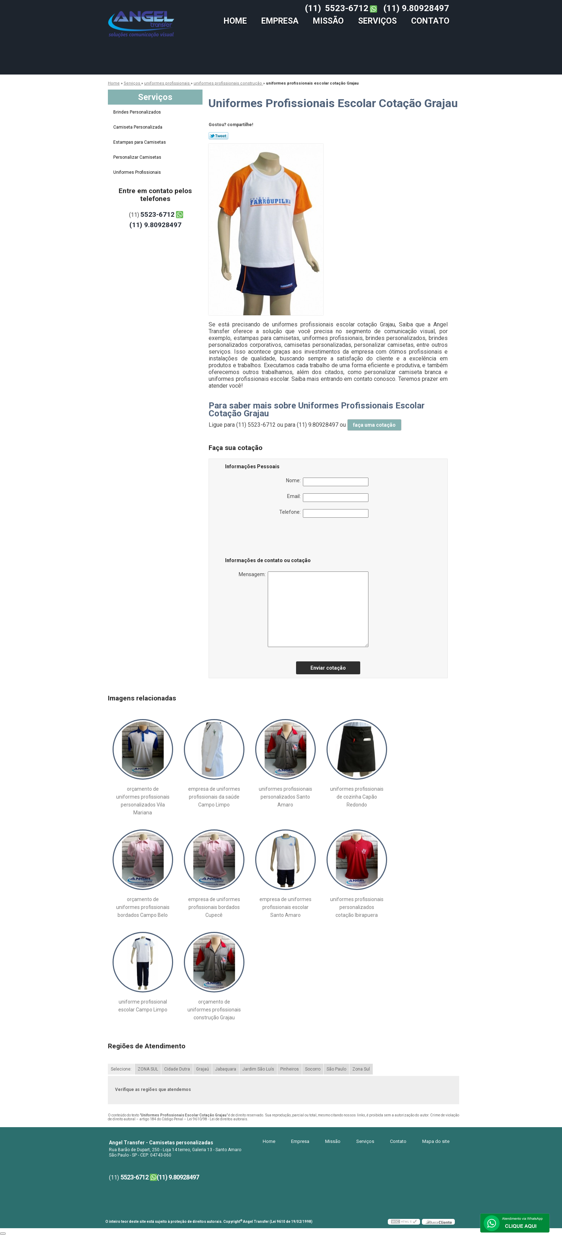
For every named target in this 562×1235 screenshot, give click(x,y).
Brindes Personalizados (137, 112)
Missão (328, 21)
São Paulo (336, 1069)
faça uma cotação (374, 425)
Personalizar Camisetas (137, 157)
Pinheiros (289, 1069)
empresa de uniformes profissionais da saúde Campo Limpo (214, 797)
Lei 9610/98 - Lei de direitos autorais (217, 1119)
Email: (327, 497)
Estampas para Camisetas (140, 142)
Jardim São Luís (258, 1069)
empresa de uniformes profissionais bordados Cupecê (214, 907)
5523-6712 (346, 8)
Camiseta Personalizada (138, 127)
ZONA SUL (148, 1069)
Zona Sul (361, 1069)
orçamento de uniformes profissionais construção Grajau (214, 1009)
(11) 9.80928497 (416, 8)
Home (235, 21)
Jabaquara (225, 1069)
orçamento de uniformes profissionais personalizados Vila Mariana (143, 800)
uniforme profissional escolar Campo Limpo (142, 1006)
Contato (430, 21)
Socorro (312, 1069)
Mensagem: (303, 609)
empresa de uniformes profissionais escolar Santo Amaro (285, 907)
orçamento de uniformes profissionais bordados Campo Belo (143, 907)
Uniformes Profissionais (137, 172)
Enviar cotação (328, 668)
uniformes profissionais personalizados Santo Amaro (285, 797)
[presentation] (270, 539)
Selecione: (121, 1069)
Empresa (280, 21)
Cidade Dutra (177, 1069)
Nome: (327, 482)
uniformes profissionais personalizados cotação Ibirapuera (357, 907)
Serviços (377, 21)
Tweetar (218, 135)
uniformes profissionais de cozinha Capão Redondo (357, 797)
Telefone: (323, 513)
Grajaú (202, 1069)
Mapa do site (435, 1141)
